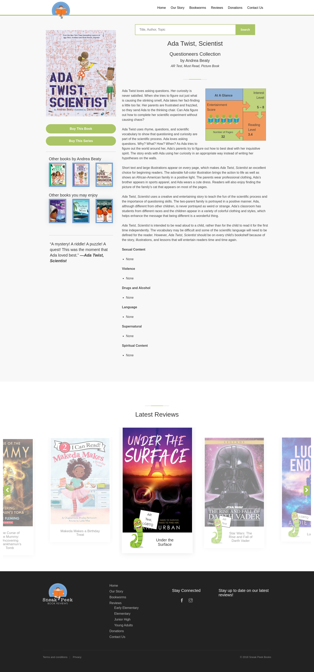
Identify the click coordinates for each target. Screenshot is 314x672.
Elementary (122, 613)
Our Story (116, 591)
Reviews (116, 603)
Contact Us (117, 637)
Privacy (77, 657)
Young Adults (123, 625)
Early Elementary (126, 608)
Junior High (122, 619)
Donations (117, 631)
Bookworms (118, 597)
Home (114, 585)
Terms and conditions (55, 657)
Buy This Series (81, 141)
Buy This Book (81, 128)
